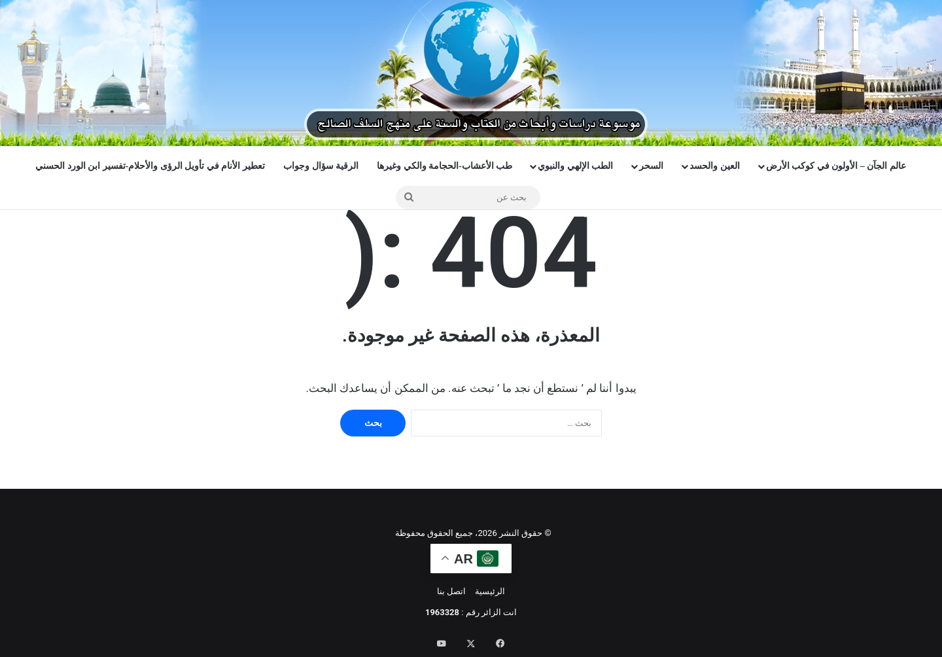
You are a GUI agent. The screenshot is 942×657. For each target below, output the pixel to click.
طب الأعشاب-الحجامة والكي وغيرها (444, 166)
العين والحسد (714, 166)
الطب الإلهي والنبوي (575, 166)
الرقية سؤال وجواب (320, 166)
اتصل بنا (451, 591)
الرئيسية (490, 591)
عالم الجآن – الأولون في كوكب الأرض (836, 166)
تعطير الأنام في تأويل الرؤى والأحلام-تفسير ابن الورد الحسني (150, 166)
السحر (651, 166)
